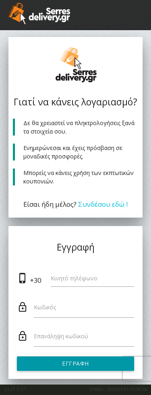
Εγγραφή (75, 363)
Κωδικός (45, 307)
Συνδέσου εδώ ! (103, 204)
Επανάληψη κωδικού (61, 336)
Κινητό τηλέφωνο (74, 278)
